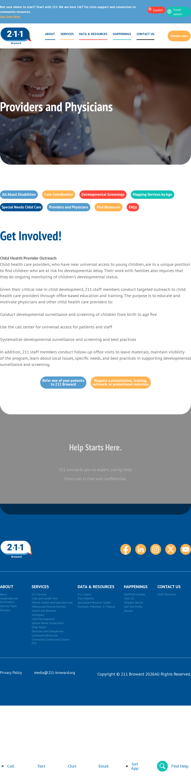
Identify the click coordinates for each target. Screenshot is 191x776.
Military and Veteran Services (49, 628)
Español (158, 10)
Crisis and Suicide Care (44, 620)
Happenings (118, 35)
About (46, 35)
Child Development (43, 640)
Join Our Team (8, 628)
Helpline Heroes (133, 624)
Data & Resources (89, 35)
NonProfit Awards (134, 616)
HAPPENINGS (136, 608)
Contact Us (142, 34)
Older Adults (39, 649)
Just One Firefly (133, 628)
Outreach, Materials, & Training (96, 628)
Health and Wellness (44, 632)
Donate (128, 632)
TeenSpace (38, 636)
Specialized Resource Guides (94, 624)
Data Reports (86, 620)
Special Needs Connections (48, 645)
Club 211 (129, 620)
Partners (5, 632)
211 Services (39, 616)
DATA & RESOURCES (96, 608)
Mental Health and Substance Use (52, 624)
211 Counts (85, 616)
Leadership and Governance (9, 621)
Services (63, 35)
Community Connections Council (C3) (51, 663)
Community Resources (45, 657)
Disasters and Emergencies (48, 653)
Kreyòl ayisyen (177, 12)
